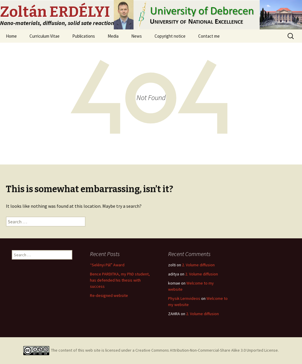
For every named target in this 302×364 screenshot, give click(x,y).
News (136, 36)
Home (11, 36)
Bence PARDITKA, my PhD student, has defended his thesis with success (120, 280)
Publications (83, 36)
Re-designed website (109, 295)
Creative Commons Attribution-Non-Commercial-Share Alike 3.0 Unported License (206, 350)
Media (113, 36)
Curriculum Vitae (44, 36)
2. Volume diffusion (198, 264)
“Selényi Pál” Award (107, 264)
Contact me (209, 36)
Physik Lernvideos (184, 298)
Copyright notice (170, 36)
